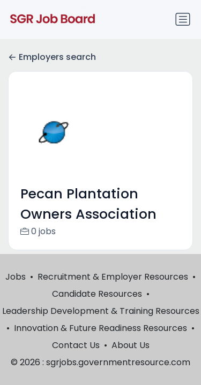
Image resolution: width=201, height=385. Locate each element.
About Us (130, 345)
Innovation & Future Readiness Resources (100, 328)
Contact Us (76, 345)
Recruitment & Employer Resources (113, 277)
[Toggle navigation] (183, 19)
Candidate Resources (97, 294)
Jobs (15, 277)
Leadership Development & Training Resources (100, 311)
